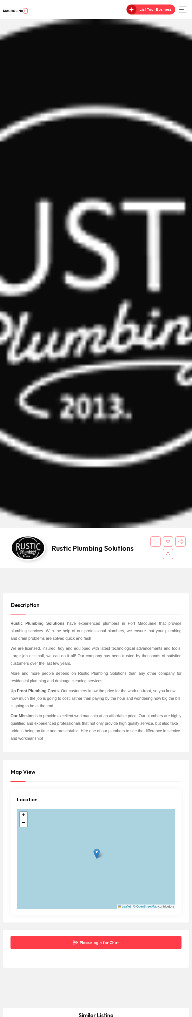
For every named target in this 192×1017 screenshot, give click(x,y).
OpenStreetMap (147, 906)
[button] (97, 853)
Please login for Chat (96, 942)
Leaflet (124, 906)
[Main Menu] (182, 9)
